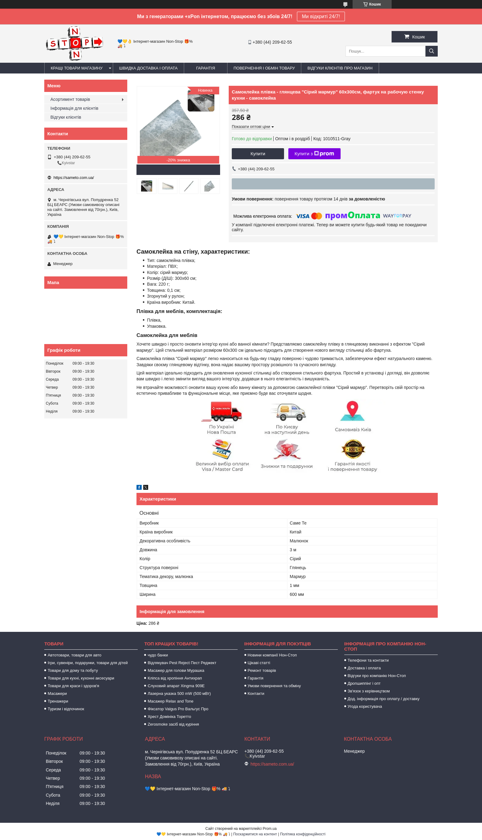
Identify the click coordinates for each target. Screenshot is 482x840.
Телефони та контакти (368, 660)
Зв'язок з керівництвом (369, 691)
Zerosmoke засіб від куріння (173, 724)
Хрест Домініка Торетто (169, 716)
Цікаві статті (259, 662)
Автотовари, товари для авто (74, 655)
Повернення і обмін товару (264, 68)
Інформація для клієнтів (74, 108)
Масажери (57, 693)
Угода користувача (365, 706)
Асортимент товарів (70, 99)
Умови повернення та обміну (274, 685)
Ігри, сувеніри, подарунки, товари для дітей (88, 662)
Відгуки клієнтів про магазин (339, 68)
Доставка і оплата (364, 668)
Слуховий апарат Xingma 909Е (176, 685)
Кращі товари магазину (77, 68)
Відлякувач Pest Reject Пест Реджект (182, 662)
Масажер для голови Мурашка (176, 670)
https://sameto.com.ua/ (73, 177)
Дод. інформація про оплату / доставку (384, 698)
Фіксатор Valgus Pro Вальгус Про (178, 709)
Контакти (256, 693)
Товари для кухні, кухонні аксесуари (81, 678)
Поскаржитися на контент (255, 834)
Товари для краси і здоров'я (73, 685)
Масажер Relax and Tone (170, 701)
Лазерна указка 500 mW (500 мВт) (179, 693)
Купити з (314, 154)
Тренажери (58, 701)
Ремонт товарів (262, 670)
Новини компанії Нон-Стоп (272, 655)
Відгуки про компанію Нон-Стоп (377, 675)
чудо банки (158, 655)
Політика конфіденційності (303, 834)
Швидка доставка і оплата (148, 68)
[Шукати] (431, 51)
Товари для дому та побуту (73, 670)
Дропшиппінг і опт (364, 683)
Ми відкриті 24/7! (321, 16)
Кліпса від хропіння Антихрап (175, 678)
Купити (258, 153)
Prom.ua (270, 828)
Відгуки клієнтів (65, 117)
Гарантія (205, 68)
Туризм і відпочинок (66, 709)
